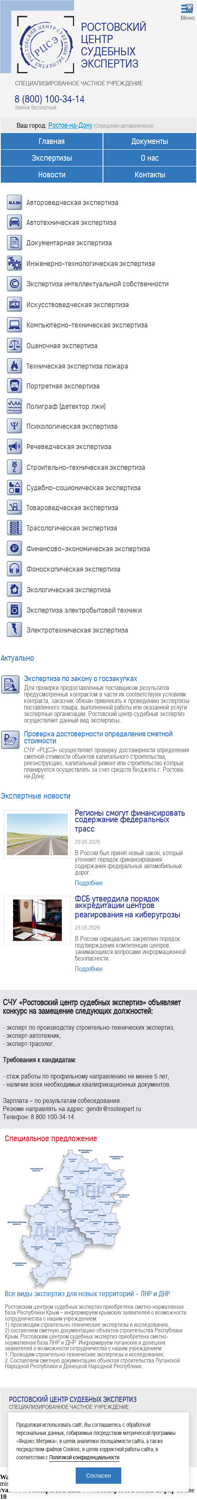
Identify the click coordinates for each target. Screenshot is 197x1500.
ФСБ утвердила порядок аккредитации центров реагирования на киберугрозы (127, 906)
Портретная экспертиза (63, 386)
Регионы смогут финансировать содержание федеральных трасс (130, 821)
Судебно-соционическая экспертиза (83, 487)
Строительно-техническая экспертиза (85, 467)
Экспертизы (52, 158)
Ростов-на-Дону (70, 125)
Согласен (98, 1475)
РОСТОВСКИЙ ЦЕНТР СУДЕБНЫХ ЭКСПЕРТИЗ (114, 45)
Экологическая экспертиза (68, 589)
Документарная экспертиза (69, 242)
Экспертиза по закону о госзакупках (80, 678)
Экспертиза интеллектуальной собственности (97, 283)
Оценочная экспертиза (62, 345)
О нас (150, 158)
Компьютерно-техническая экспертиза (87, 325)
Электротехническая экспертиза (77, 630)
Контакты (150, 174)
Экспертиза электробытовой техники (84, 610)
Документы (149, 141)
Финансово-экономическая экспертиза (88, 548)
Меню (188, 17)
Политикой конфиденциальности (84, 1457)
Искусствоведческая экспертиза (77, 304)
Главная (52, 141)
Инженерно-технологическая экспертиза (90, 263)
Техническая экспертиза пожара (77, 366)
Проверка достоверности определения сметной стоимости (98, 737)
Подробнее (89, 883)
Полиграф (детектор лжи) (66, 406)
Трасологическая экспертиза (71, 528)
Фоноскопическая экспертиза (73, 569)
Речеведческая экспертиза (69, 446)
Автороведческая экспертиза (72, 202)
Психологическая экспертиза (72, 426)
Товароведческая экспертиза (72, 507)
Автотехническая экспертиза (71, 222)
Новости (52, 174)
